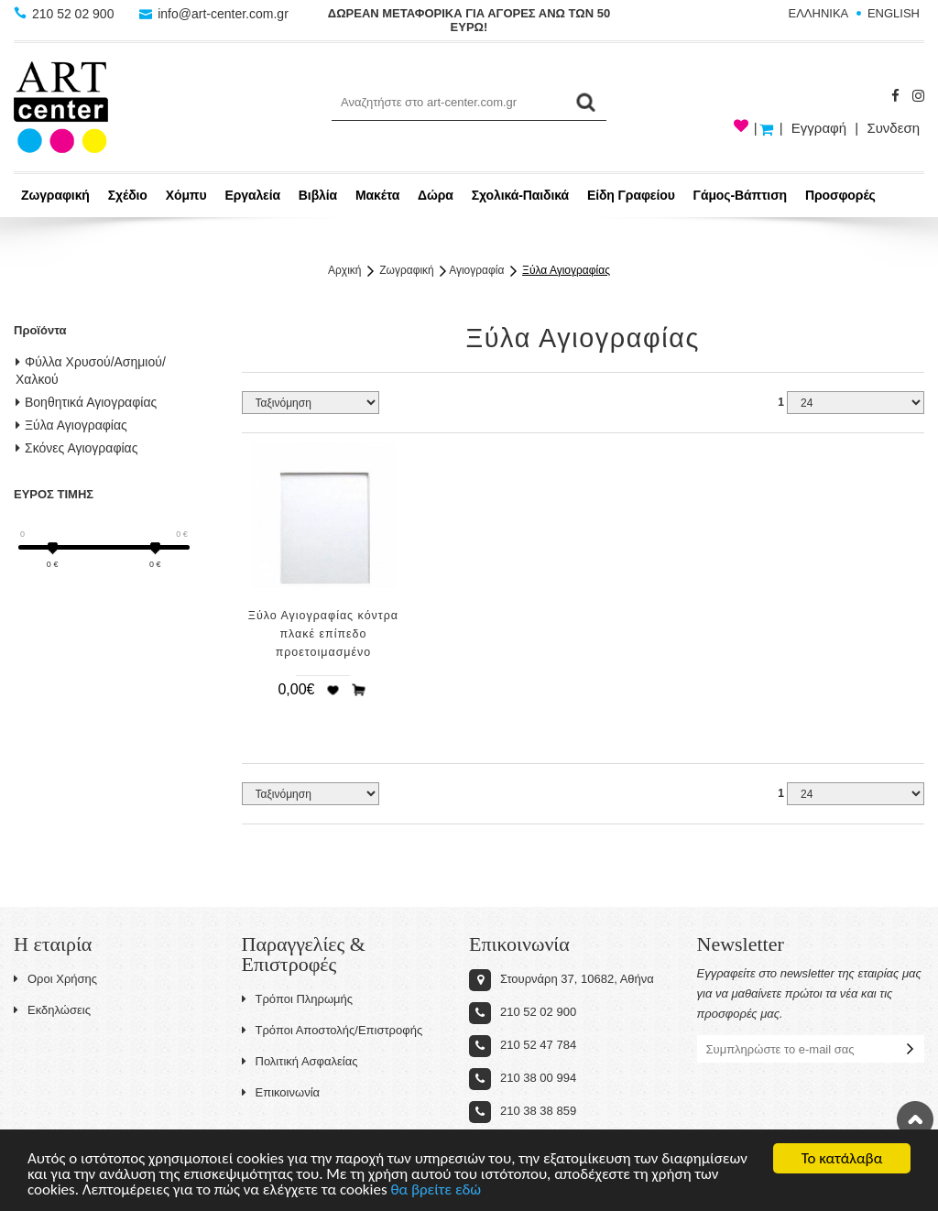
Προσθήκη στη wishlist (332, 690)
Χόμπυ (186, 195)
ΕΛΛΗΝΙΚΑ (819, 13)
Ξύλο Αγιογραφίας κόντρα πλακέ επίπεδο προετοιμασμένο (323, 634)
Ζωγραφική (55, 195)
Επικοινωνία (281, 1092)
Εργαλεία (252, 195)
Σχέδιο (127, 195)
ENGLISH (893, 13)
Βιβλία (318, 195)
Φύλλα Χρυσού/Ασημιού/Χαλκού (91, 371)
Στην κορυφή (915, 1119)
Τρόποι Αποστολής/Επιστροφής (332, 1030)
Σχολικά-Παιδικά (520, 195)
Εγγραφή (818, 128)
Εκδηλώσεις (52, 1010)
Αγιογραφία (476, 270)
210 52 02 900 (65, 13)
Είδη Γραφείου (631, 195)
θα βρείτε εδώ (435, 1191)
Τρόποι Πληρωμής (298, 999)
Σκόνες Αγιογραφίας (76, 448)
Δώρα (435, 195)
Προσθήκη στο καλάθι (359, 690)
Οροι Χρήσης (55, 979)
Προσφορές (840, 195)
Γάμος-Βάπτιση (740, 195)
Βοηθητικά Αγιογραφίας (86, 402)
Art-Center (61, 107)
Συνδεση (893, 128)
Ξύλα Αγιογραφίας (566, 270)
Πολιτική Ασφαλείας (300, 1061)
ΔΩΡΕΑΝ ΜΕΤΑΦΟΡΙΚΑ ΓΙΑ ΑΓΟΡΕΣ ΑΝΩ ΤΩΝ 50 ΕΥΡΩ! (469, 20)
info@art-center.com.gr (214, 13)
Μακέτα (377, 195)
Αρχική (344, 270)
